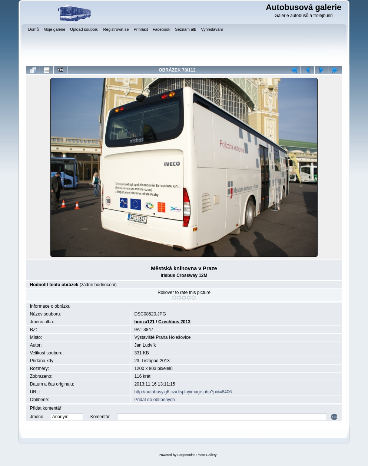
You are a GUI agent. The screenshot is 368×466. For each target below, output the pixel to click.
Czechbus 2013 (174, 321)
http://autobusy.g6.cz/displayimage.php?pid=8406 (183, 391)
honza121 (144, 321)
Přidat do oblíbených (154, 399)
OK (334, 417)
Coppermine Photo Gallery (196, 455)
